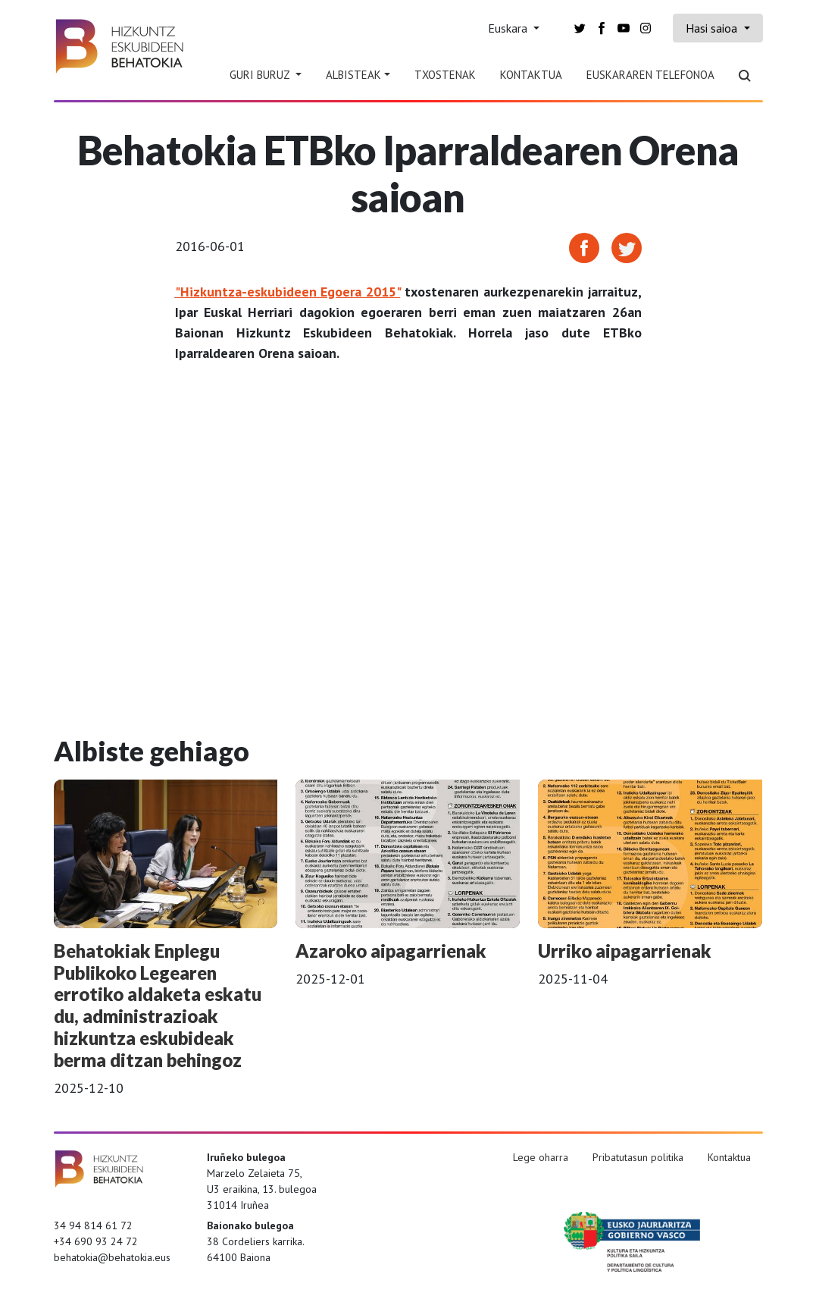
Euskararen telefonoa (650, 74)
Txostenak (445, 74)
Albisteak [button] (353, 74)
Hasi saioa (713, 28)
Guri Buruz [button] (261, 74)
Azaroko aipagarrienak (390, 951)
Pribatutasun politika (637, 1157)
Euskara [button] (509, 28)
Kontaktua (531, 74)
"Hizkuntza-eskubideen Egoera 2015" (288, 291)
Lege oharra (540, 1157)
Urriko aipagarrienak (624, 951)
